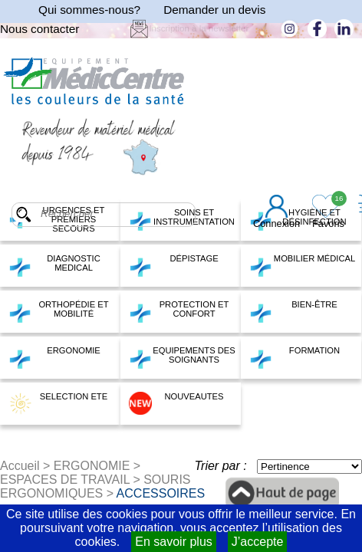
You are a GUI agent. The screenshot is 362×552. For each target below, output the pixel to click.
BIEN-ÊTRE (293, 311)
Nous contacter (39, 28)
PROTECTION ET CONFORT (179, 311)
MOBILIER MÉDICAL (302, 265)
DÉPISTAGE (174, 265)
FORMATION (294, 357)
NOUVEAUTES (176, 403)
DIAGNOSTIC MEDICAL (54, 265)
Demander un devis (214, 9)
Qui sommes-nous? (89, 9)
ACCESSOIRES (161, 493)
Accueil (20, 465)
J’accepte (258, 541)
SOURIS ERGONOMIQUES (95, 486)
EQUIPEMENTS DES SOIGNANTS (182, 357)
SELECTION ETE (57, 403)
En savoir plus (173, 541)
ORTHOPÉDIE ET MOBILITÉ (58, 311)
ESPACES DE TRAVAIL (65, 479)
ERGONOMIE (54, 357)
